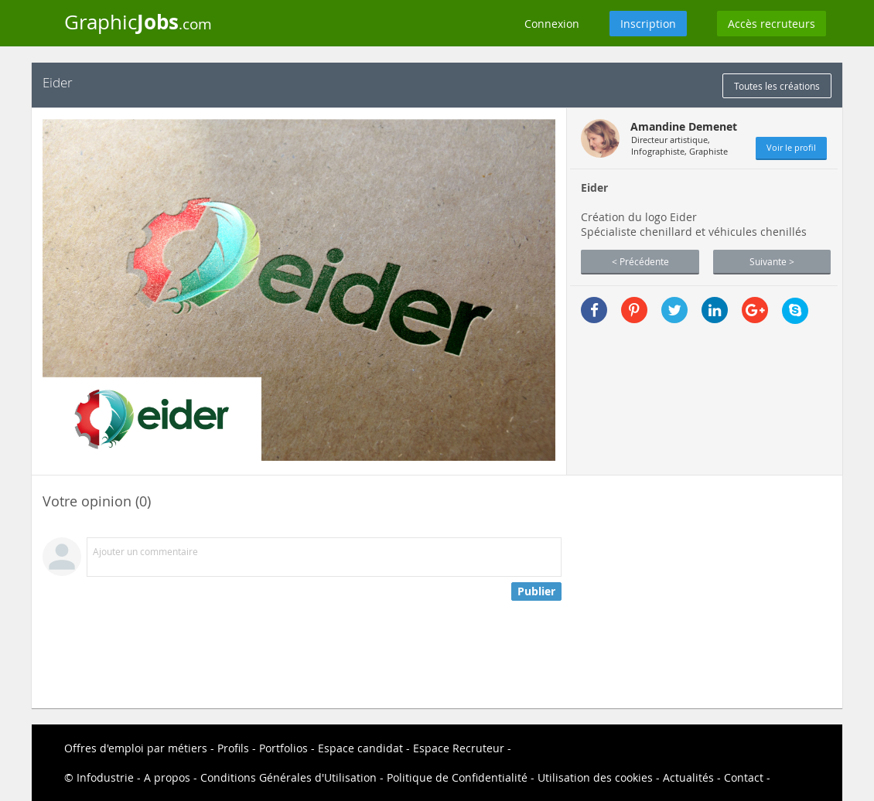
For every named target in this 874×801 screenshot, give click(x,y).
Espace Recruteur (458, 748)
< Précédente (640, 261)
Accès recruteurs (771, 23)
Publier (536, 591)
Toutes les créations (777, 86)
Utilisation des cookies (595, 777)
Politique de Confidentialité (457, 777)
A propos (167, 777)
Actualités (688, 777)
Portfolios (283, 748)
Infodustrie (105, 777)
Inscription (648, 23)
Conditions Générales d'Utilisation (288, 777)
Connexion (551, 23)
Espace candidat (360, 748)
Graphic (138, 22)
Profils (233, 748)
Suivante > (771, 261)
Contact (743, 777)
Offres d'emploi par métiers (135, 748)
